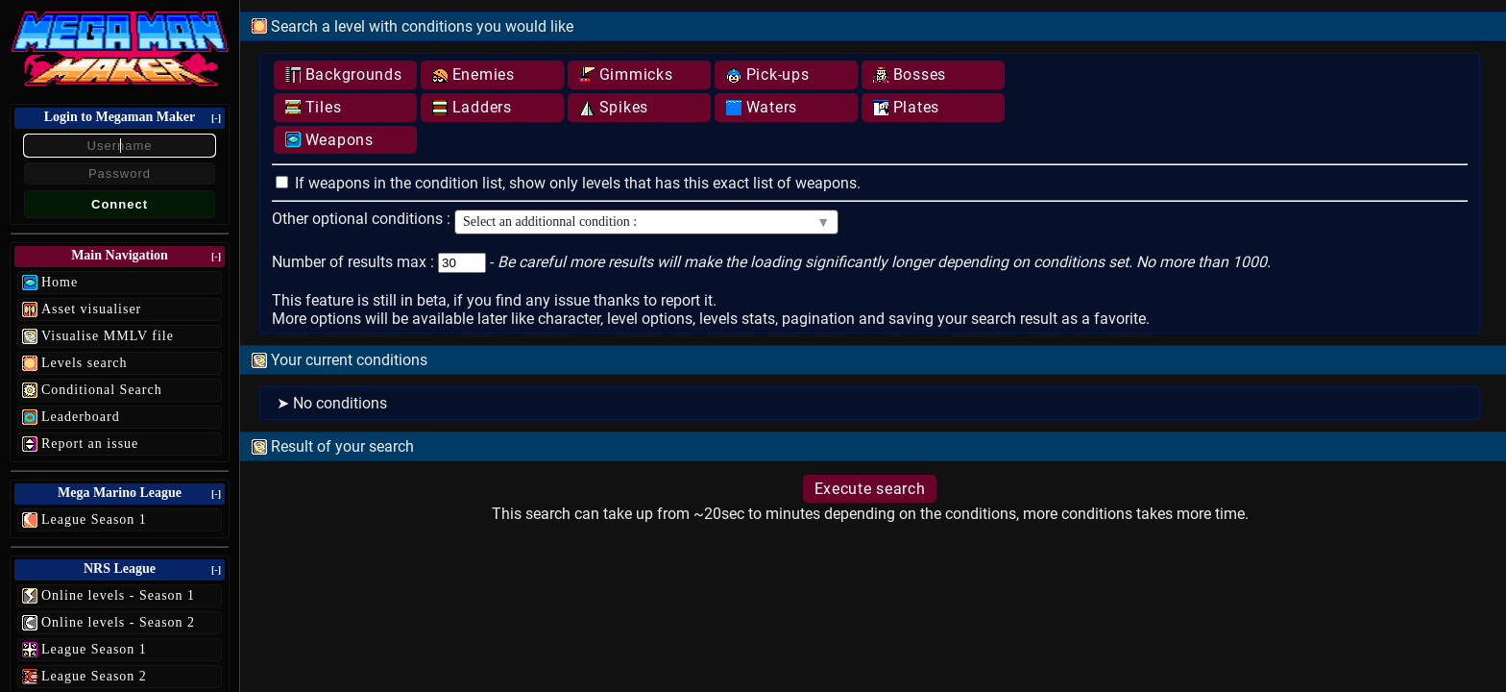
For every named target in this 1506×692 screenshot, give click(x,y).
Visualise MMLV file (107, 336)
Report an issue (89, 443)
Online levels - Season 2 (118, 622)
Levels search (84, 363)
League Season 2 (94, 676)
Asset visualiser (91, 309)
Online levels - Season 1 (118, 595)
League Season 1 (94, 519)
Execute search (870, 489)
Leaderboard (80, 416)
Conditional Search (101, 390)
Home (59, 282)
